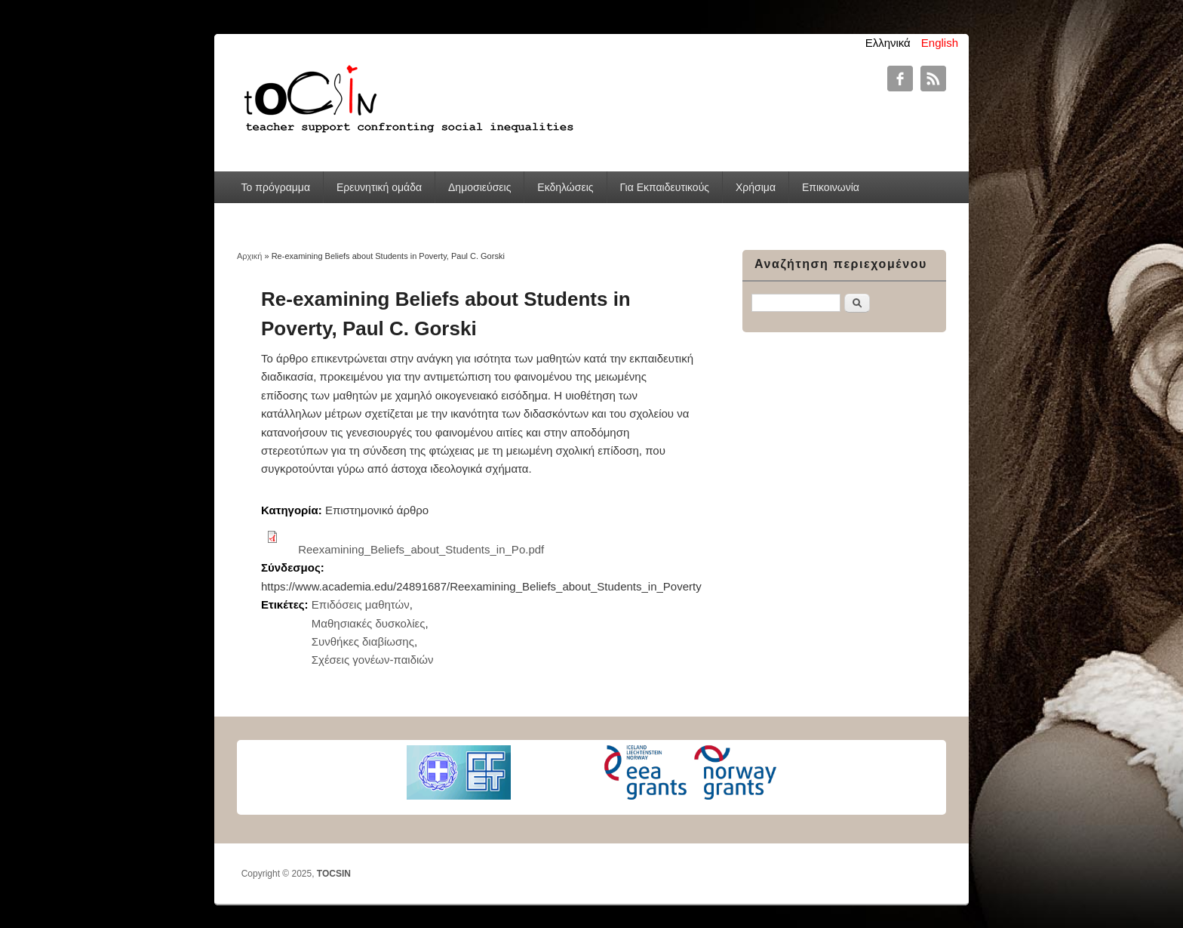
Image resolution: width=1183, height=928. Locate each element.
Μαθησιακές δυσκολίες (369, 623)
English (939, 42)
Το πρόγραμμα (275, 187)
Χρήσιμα (756, 187)
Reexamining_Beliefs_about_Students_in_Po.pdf (421, 549)
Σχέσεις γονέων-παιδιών (373, 659)
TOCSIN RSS (933, 78)
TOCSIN (334, 873)
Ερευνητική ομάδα (379, 187)
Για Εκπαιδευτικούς (664, 187)
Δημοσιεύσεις (479, 187)
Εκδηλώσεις (565, 187)
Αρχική (249, 256)
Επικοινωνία (830, 187)
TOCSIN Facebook (900, 78)
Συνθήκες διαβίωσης (363, 641)
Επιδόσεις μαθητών (361, 604)
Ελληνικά (888, 42)
